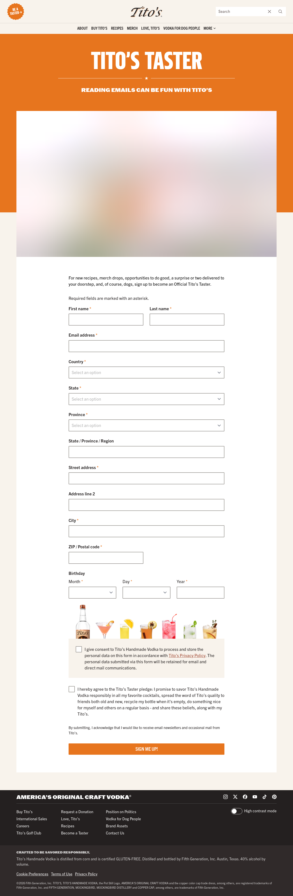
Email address (83, 334)
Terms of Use (61, 873)
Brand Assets (117, 825)
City (74, 520)
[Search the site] (240, 11)
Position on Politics (121, 811)
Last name (161, 308)
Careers (22, 825)
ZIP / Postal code (85, 546)
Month (76, 581)
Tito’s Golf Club (28, 832)
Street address (84, 467)
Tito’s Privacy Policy (187, 655)
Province (78, 414)
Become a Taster (74, 832)
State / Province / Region (91, 440)
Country (77, 361)
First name (80, 308)
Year (182, 581)
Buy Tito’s (99, 28)
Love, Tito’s (150, 28)
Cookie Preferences (32, 873)
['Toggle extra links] (210, 28)
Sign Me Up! (146, 749)
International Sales (31, 818)
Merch (132, 28)
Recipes (117, 28)
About (82, 28)
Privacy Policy (86, 873)
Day (127, 581)
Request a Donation (77, 811)
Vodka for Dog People (181, 28)
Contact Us (115, 832)
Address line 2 (82, 493)
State (75, 387)
